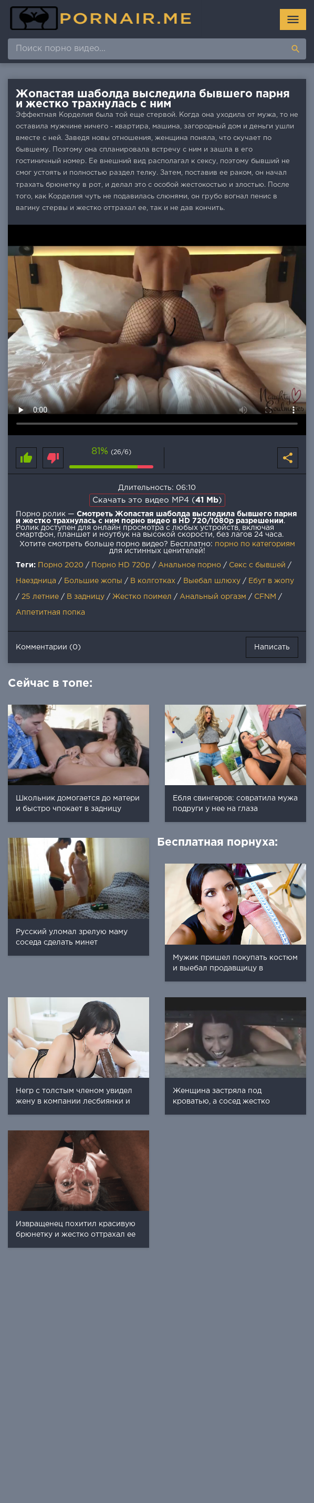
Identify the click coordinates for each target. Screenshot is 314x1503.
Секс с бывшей (257, 565)
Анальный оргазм (213, 597)
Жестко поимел (142, 597)
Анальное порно (189, 565)
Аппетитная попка (50, 612)
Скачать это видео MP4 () (157, 500)
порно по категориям (255, 544)
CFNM (265, 597)
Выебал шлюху (211, 581)
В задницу (85, 597)
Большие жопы (93, 581)
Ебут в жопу (271, 581)
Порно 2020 (60, 565)
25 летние (40, 597)
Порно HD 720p (120, 565)
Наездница (36, 581)
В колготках (152, 581)
